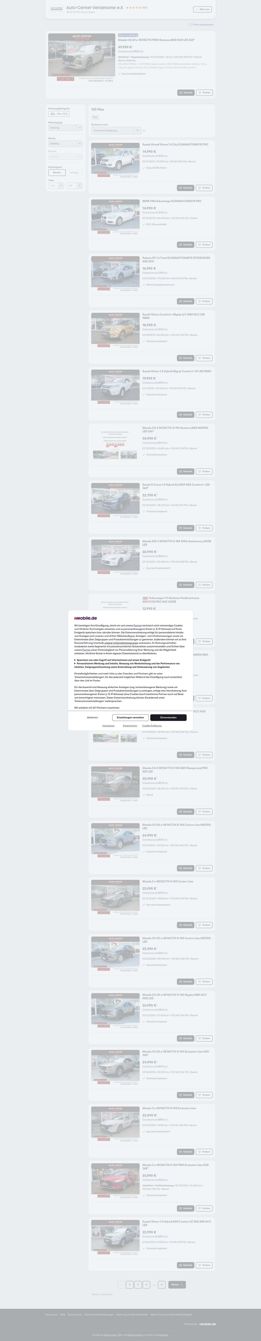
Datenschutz (130, 725)
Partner (138, 625)
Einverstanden (168, 717)
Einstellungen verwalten (130, 717)
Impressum (108, 725)
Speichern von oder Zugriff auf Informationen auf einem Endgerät (114, 660)
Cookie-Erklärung (152, 725)
